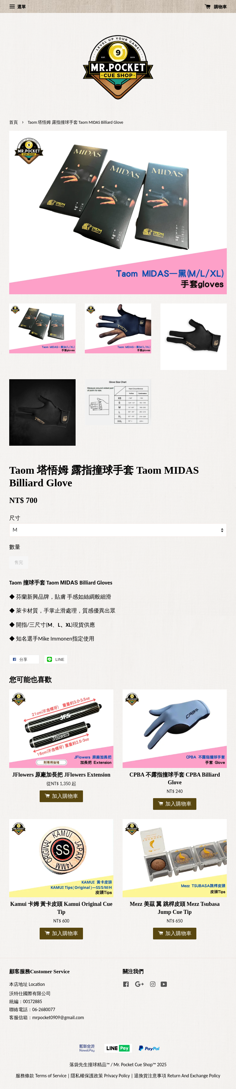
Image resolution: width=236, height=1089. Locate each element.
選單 (17, 6)
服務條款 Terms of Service (41, 1076)
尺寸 (14, 518)
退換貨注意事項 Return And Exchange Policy (177, 1076)
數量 (14, 547)
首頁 (13, 122)
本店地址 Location (27, 984)
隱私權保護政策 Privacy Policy (100, 1076)
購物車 (216, 6)
